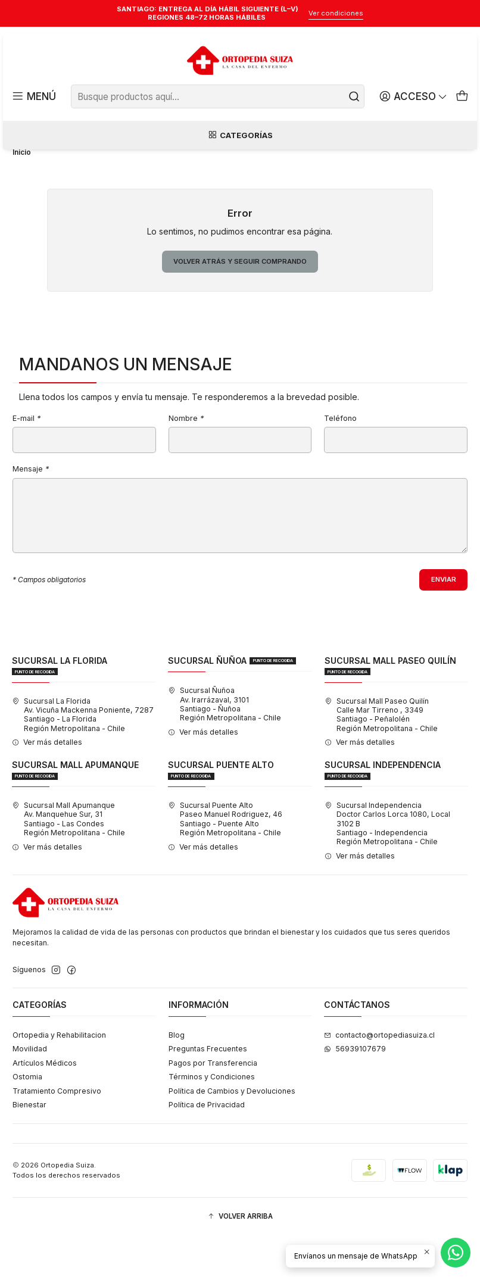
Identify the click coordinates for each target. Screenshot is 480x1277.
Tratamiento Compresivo (57, 1132)
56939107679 (355, 1090)
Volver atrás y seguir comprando (240, 300)
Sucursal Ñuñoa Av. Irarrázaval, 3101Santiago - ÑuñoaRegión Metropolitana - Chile (224, 746)
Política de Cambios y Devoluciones (232, 1132)
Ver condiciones (335, 13)
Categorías (240, 136)
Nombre (186, 459)
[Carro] (462, 97)
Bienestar (29, 1146)
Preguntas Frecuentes (208, 1090)
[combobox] (218, 96)
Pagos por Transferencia (213, 1104)
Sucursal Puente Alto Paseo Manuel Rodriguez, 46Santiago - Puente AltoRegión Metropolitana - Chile (225, 860)
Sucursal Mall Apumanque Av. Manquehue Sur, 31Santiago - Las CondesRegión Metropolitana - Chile (68, 860)
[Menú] (33, 97)
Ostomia (27, 1118)
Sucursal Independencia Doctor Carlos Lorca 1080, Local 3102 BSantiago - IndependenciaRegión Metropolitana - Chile (387, 865)
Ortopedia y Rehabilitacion (59, 1076)
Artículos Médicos (45, 1104)
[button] (240, 1258)
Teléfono (340, 459)
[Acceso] (415, 97)
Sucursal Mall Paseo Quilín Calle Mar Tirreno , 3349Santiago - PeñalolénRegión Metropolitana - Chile (381, 756)
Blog (177, 1076)
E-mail (26, 459)
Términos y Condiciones (212, 1118)
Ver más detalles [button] (47, 783)
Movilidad (30, 1090)
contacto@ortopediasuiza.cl (379, 1076)
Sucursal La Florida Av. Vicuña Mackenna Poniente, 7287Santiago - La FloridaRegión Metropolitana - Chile (83, 756)
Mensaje (31, 510)
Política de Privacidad (207, 1146)
